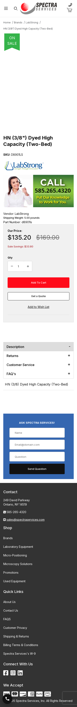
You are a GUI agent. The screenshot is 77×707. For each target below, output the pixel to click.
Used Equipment (14, 581)
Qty (10, 257)
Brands (8, 538)
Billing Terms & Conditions (20, 645)
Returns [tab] (12, 356)
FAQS (7, 619)
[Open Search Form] (15, 8)
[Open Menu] (6, 8)
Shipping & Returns (16, 636)
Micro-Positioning (15, 555)
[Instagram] (13, 673)
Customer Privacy (15, 627)
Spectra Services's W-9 (19, 653)
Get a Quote (38, 296)
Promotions (10, 572)
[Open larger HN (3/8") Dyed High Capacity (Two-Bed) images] (38, 88)
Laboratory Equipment (18, 546)
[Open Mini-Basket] (71, 10)
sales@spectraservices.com (26, 519)
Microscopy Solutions (17, 564)
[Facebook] (5, 673)
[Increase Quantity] (28, 266)
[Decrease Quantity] (12, 266)
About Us (9, 602)
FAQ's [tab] (11, 374)
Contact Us (10, 610)
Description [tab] (15, 347)
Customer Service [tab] (20, 365)
